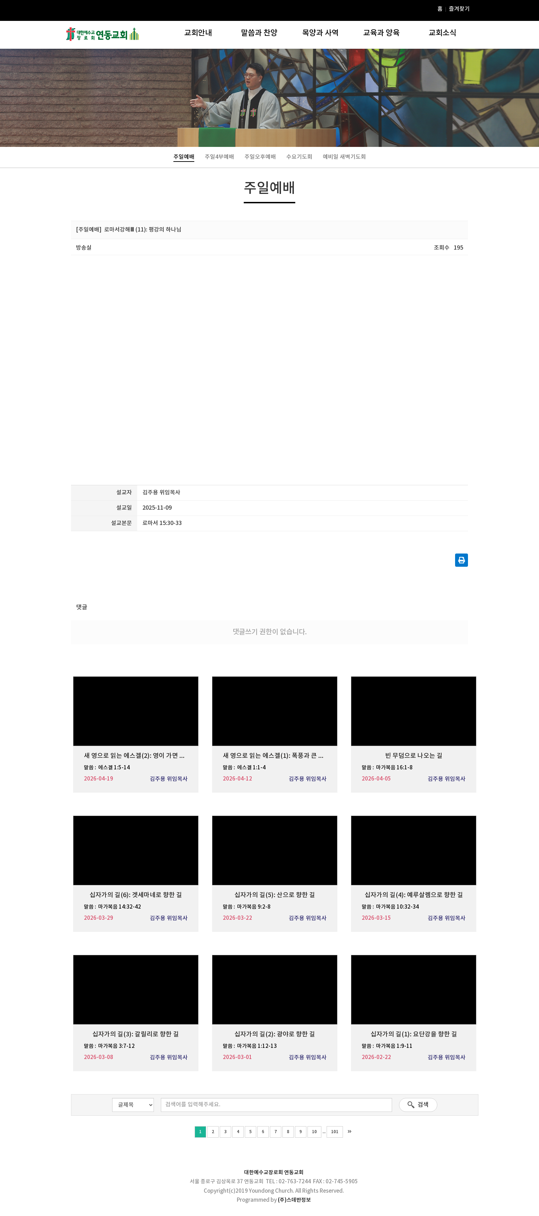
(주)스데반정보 (294, 1200)
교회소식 (442, 33)
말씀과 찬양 (259, 33)
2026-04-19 (98, 779)
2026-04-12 (237, 779)
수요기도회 (299, 157)
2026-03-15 (376, 918)
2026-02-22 (376, 1057)
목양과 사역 (320, 33)
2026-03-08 (98, 1057)
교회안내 (198, 33)
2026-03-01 (237, 1057)
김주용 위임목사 (169, 779)
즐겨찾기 (459, 9)
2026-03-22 (237, 918)
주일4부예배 (219, 157)
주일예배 (183, 157)
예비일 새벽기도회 (344, 157)
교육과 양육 (381, 33)
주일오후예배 (260, 157)
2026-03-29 (98, 918)
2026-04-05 (376, 779)
